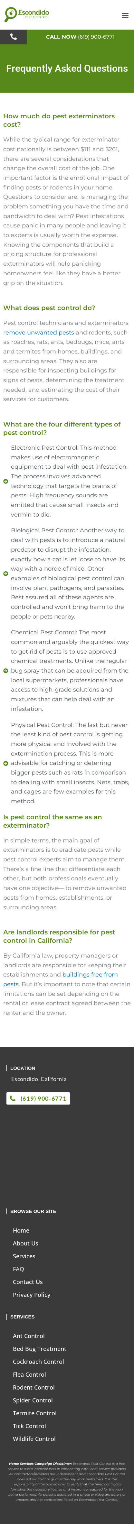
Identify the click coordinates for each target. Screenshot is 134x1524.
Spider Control (33, 1400)
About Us (25, 1243)
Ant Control (29, 1336)
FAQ (18, 1269)
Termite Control (35, 1413)
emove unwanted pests (39, 332)
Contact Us (28, 1282)
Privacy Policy (31, 1295)
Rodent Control (34, 1387)
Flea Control (29, 1374)
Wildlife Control (34, 1439)
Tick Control (29, 1426)
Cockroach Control (38, 1361)
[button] (125, 15)
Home (21, 1230)
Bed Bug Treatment (39, 1349)
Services (24, 1256)
